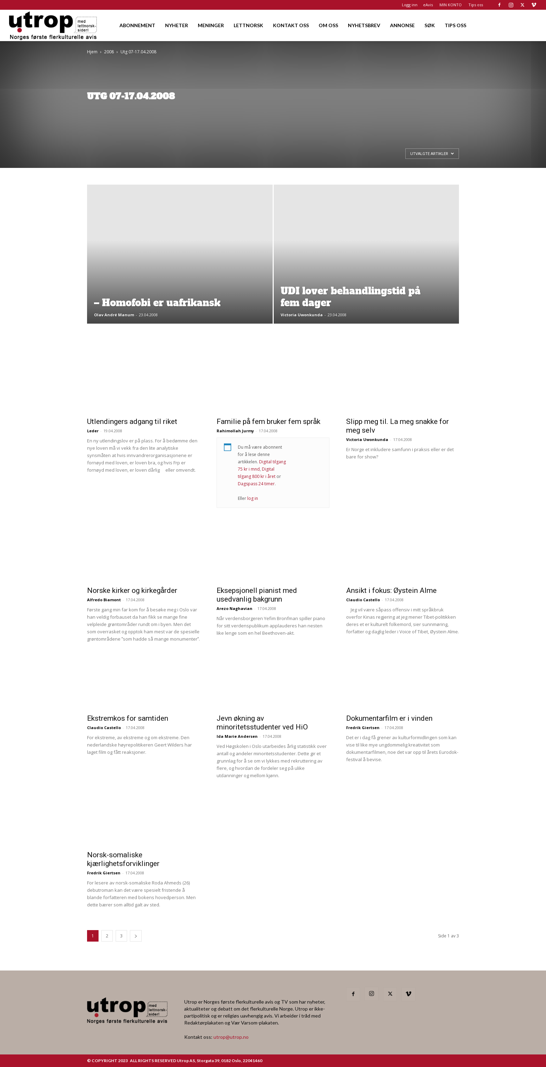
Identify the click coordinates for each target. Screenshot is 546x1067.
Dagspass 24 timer (256, 484)
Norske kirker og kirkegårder (132, 590)
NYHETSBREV (364, 25)
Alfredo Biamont (104, 599)
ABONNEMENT (137, 25)
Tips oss (475, 4)
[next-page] (136, 936)
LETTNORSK (248, 25)
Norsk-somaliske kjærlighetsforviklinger (123, 859)
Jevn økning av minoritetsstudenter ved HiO (262, 722)
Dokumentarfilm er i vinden (389, 718)
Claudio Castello (363, 599)
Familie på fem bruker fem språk (268, 421)
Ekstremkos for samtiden (127, 718)
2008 (109, 52)
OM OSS (328, 25)
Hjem (92, 52)
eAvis (428, 4)
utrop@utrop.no (231, 1037)
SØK (429, 25)
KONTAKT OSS (291, 25)
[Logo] (53, 25)
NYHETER (176, 25)
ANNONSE (402, 25)
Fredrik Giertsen (363, 727)
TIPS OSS (455, 25)
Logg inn (410, 4)
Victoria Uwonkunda (302, 314)
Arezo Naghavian (234, 608)
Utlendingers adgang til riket (132, 421)
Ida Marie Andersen (237, 736)
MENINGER (211, 25)
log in (252, 498)
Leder (93, 430)
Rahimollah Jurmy (235, 430)
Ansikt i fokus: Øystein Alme (391, 590)
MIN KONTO (450, 4)
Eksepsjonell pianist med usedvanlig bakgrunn (257, 594)
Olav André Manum (114, 314)
